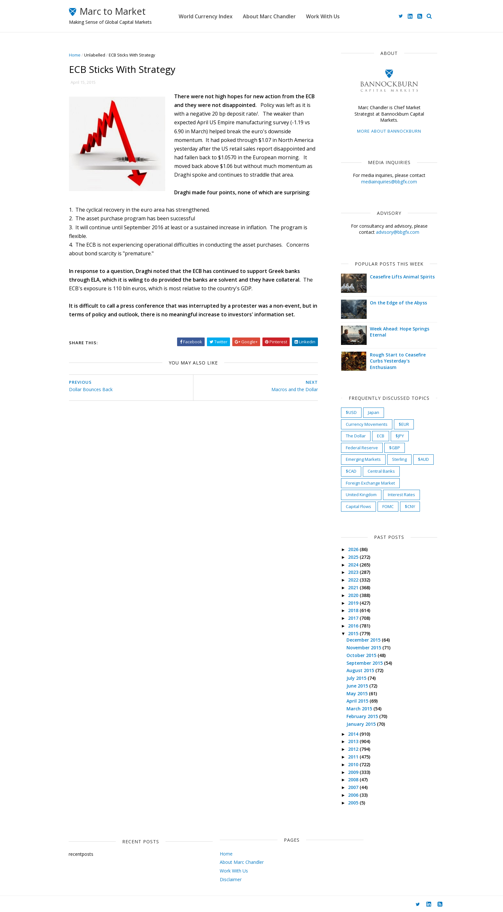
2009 (346, 772)
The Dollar (348, 436)
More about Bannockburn (381, 131)
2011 (346, 757)
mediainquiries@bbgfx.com (381, 182)
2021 (346, 587)
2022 (346, 580)
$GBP (386, 448)
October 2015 (354, 655)
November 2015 (357, 648)
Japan (365, 412)
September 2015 (357, 663)
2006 (346, 795)
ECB (373, 436)
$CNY (402, 506)
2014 (346, 734)
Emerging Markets (355, 459)
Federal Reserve (354, 448)
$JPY (392, 436)
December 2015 (356, 640)
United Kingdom (353, 494)
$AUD (415, 459)
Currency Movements (359, 424)
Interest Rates (393, 494)
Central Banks (373, 471)
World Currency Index (221, 16)
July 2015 (349, 678)
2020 (346, 595)
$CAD (343, 471)
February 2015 (355, 716)
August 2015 (353, 670)
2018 (346, 610)
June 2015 (350, 686)
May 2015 (350, 693)
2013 (346, 741)
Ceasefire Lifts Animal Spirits (394, 277)
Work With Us (338, 16)
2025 (346, 557)
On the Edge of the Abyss (390, 303)
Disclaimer (203, 879)
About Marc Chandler (285, 16)
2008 (346, 779)
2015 (346, 633)
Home (82, 55)
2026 (346, 549)
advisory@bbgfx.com (390, 232)
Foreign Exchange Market (362, 483)
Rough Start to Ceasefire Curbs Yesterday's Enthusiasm (390, 361)
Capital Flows (350, 506)
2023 (346, 572)
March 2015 (352, 709)
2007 (346, 787)
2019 (346, 603)
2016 (346, 626)
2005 (346, 803)
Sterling (391, 459)
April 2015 (350, 701)
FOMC (380, 506)
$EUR (396, 424)
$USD (343, 412)
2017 (346, 618)
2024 (346, 565)
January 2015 (354, 724)
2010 (346, 764)
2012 (346, 749)
